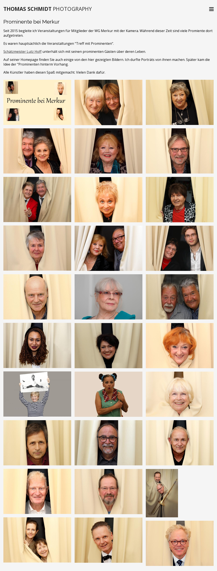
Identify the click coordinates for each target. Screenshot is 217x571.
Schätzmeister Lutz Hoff (22, 51)
